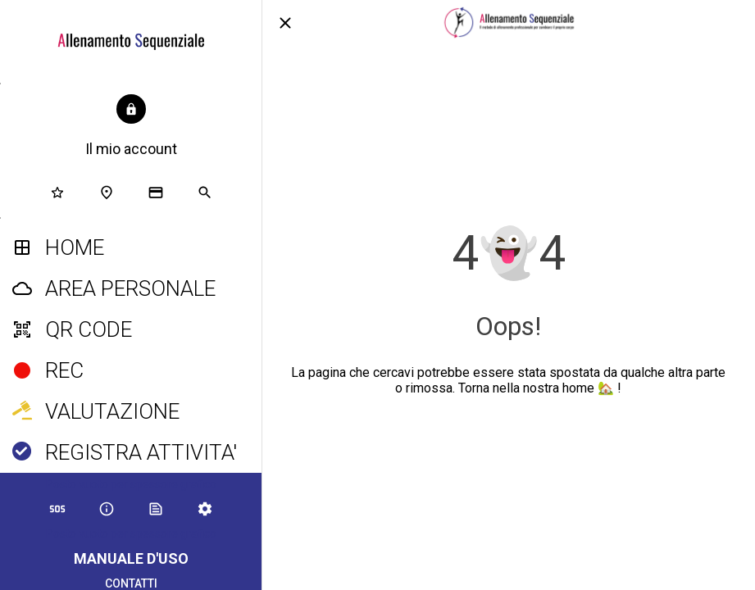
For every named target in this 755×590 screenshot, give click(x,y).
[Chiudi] (285, 23)
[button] (131, 127)
